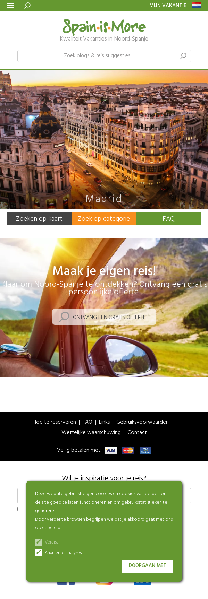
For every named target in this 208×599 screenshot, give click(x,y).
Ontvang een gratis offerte (109, 317)
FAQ (169, 219)
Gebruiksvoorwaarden (142, 422)
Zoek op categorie (104, 219)
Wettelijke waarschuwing (91, 432)
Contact (137, 432)
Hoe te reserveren (54, 422)
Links (104, 422)
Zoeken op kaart (39, 219)
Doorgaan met (147, 566)
